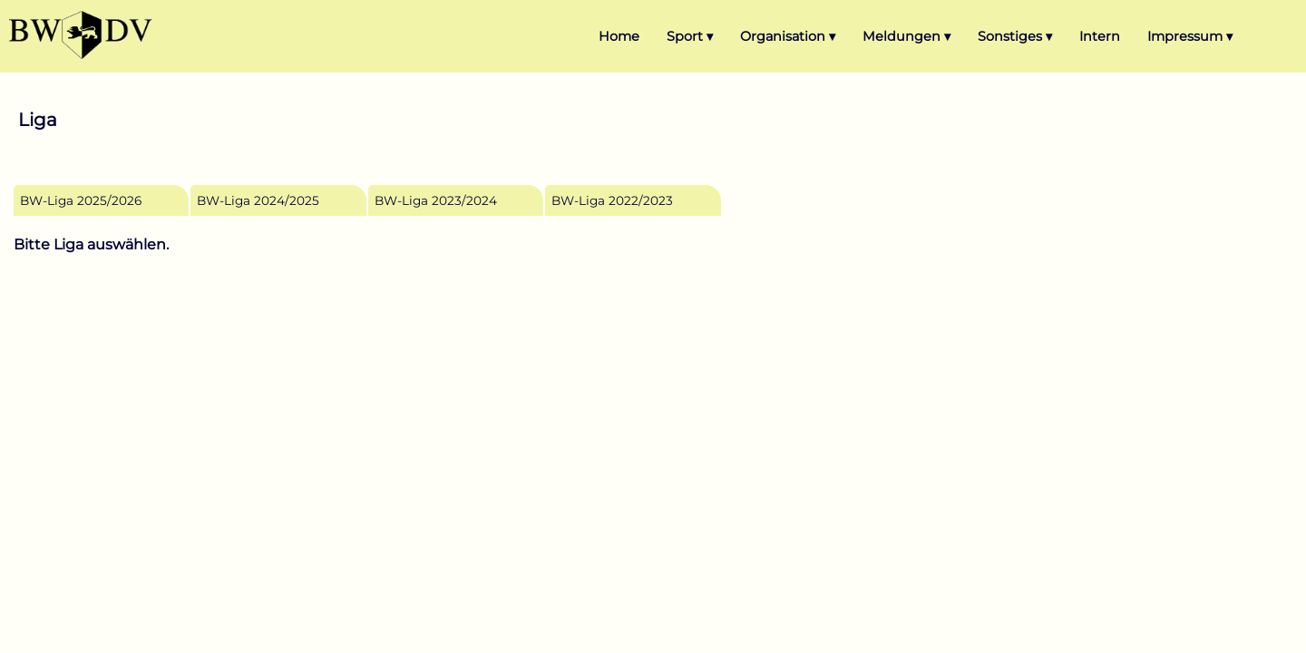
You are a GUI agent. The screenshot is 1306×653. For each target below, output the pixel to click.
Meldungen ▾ (906, 36)
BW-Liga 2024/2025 (258, 200)
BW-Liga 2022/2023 (612, 200)
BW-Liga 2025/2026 (80, 200)
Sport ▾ (690, 36)
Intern (1099, 36)
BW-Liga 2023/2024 (436, 200)
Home (619, 36)
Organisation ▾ (787, 36)
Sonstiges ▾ (1015, 36)
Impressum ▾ (1190, 36)
